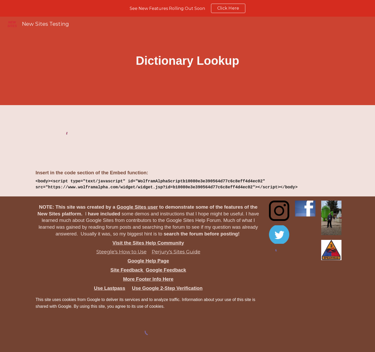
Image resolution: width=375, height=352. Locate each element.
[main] (187, 61)
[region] (187, 8)
